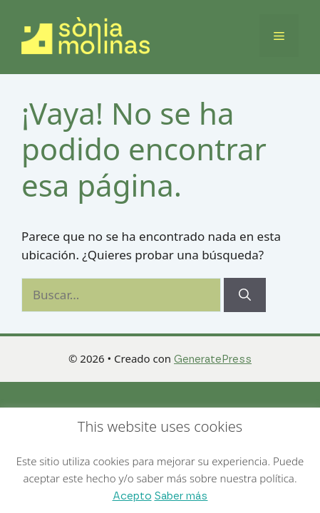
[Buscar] (245, 295)
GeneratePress (213, 359)
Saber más (180, 496)
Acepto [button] (132, 496)
